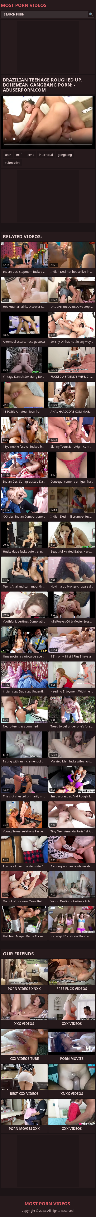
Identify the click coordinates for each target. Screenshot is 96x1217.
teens (30, 155)
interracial (46, 155)
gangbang (65, 155)
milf (18, 155)
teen (8, 155)
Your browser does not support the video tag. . (48, 122)
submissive (12, 163)
